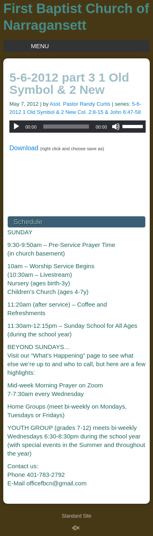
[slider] (66, 127)
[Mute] (116, 126)
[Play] (16, 126)
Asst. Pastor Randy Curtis (80, 104)
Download (23, 148)
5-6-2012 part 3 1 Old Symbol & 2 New (69, 83)
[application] (77, 126)
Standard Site (76, 516)
